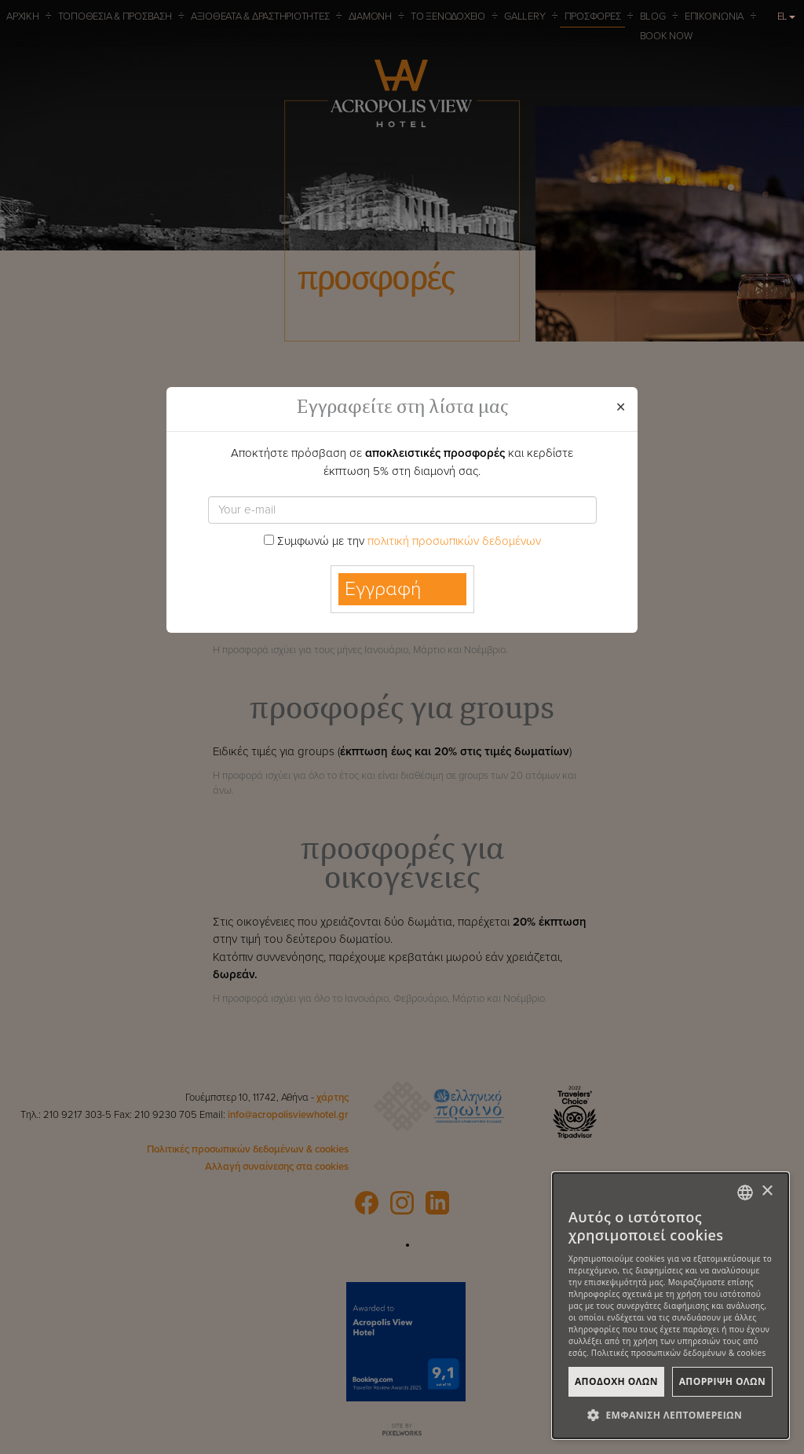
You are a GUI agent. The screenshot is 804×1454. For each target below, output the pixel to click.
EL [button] (786, 16)
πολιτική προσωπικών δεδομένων (454, 541)
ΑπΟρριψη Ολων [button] (722, 1381)
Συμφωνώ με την (402, 541)
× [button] (767, 1191)
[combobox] (745, 1192)
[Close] (621, 408)
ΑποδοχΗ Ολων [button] (616, 1381)
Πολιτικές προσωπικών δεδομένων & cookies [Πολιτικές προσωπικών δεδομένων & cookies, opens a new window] (678, 1352)
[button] (670, 1415)
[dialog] (670, 1305)
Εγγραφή (383, 589)
